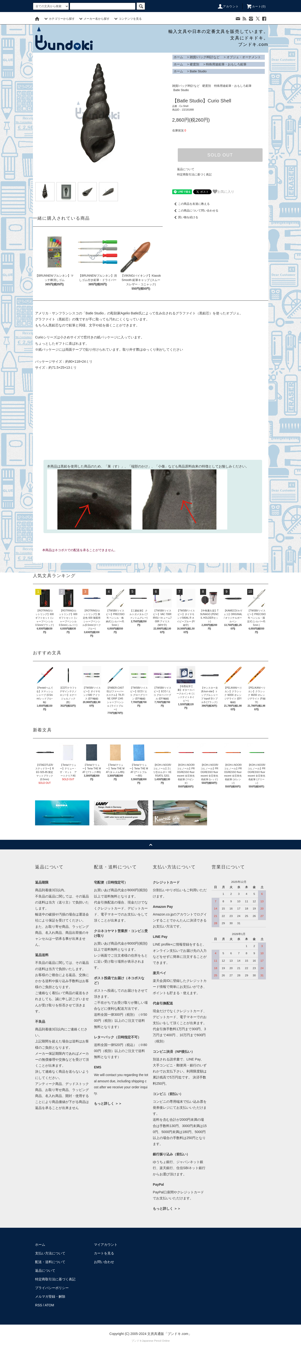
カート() (256, 6)
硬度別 (194, 64)
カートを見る (104, 1253)
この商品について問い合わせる (195, 210)
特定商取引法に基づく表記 (194, 174)
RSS (38, 1305)
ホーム (178, 57)
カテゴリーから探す (59, 18)
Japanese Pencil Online (156, 1340)
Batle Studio (198, 71)
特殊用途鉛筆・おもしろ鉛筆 (226, 64)
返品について (185, 169)
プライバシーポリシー (52, 1288)
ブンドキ (136, 1340)
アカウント (228, 6)
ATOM (49, 1305)
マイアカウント (105, 1244)
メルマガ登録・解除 (50, 1296)
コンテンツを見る (127, 18)
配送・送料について (50, 1262)
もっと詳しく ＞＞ (108, 1103)
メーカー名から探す (94, 18)
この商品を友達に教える (191, 204)
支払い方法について (50, 1253)
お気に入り (223, 191)
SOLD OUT (220, 155)
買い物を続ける (185, 217)
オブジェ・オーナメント (244, 57)
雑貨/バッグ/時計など (205, 57)
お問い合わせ (104, 1262)
